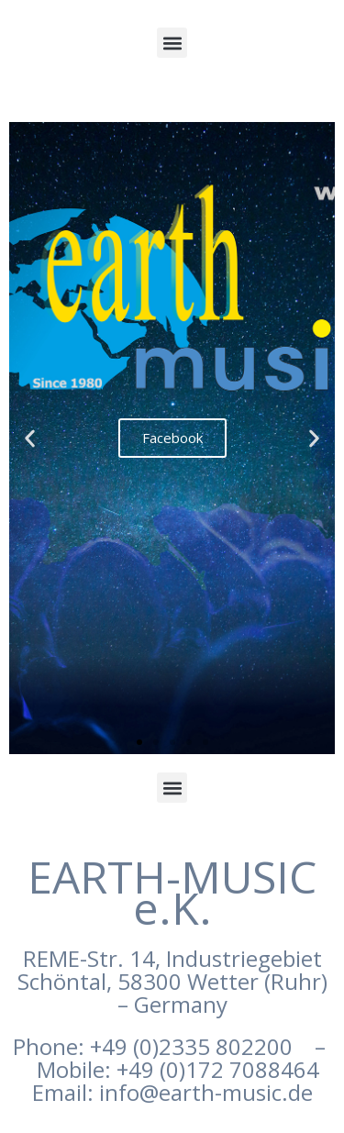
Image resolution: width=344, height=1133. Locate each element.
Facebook (172, 437)
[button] (172, 43)
